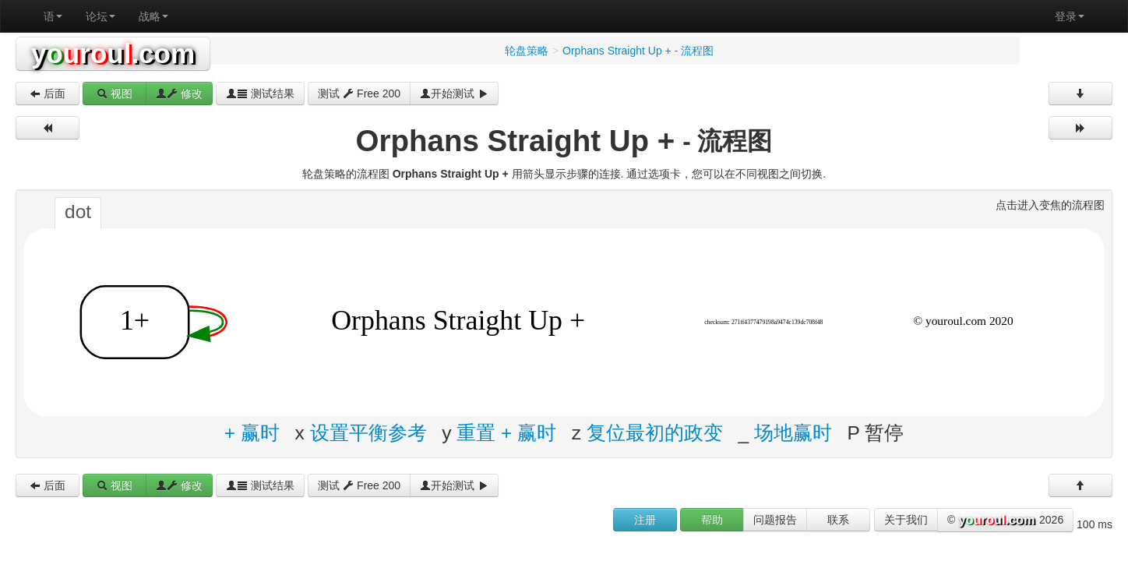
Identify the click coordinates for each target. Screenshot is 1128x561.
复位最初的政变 (655, 432)
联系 (838, 519)
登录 (1069, 16)
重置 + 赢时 (506, 432)
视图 (114, 93)
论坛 (100, 16)
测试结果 (260, 93)
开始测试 (454, 93)
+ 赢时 (252, 432)
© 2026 (1005, 520)
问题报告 (775, 519)
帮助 (712, 519)
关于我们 (906, 519)
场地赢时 (793, 432)
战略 (153, 16)
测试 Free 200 (359, 93)
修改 (179, 93)
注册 (645, 519)
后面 (47, 93)
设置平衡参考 (368, 432)
